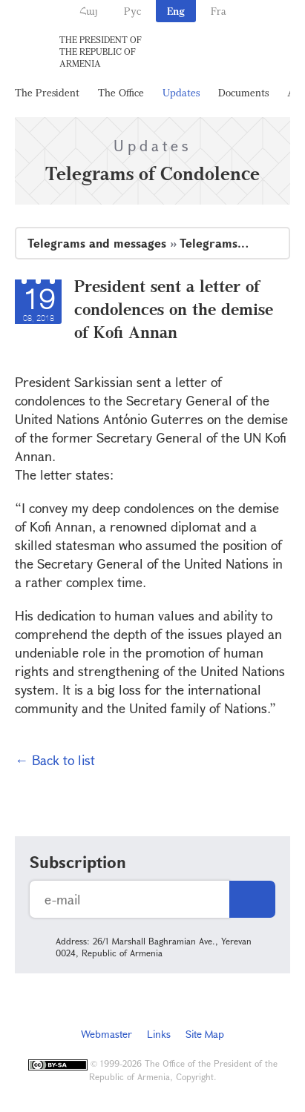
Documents (243, 92)
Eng (176, 11)
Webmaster (106, 1034)
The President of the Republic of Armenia (100, 51)
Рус (132, 11)
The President (47, 92)
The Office (121, 92)
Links (159, 1034)
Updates (181, 92)
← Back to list (55, 760)
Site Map (205, 1034)
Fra (218, 11)
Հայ (88, 11)
